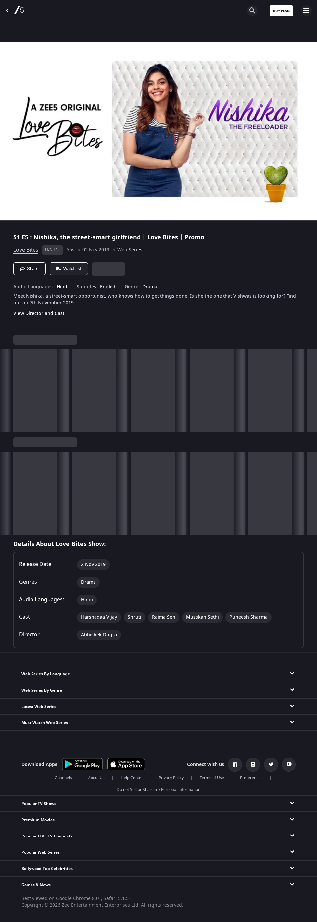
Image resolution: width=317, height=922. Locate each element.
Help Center (132, 778)
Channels (63, 778)
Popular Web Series (40, 852)
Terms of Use (212, 778)
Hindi (63, 287)
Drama (149, 287)
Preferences (251, 778)
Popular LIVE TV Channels (46, 836)
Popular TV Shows (38, 804)
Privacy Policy (171, 778)
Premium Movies (38, 820)
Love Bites (25, 250)
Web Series (129, 249)
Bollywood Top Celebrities (47, 869)
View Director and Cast (38, 313)
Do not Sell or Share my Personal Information (158, 790)
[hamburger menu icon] (306, 10)
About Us (96, 778)
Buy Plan (281, 10)
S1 (17, 237)
